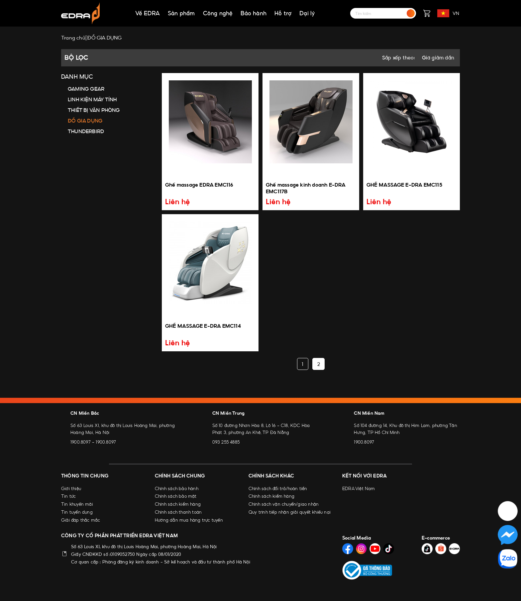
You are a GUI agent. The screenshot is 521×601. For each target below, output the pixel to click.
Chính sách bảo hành (176, 488)
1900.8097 (80, 442)
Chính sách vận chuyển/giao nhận (284, 504)
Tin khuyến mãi (77, 504)
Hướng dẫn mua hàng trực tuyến (189, 520)
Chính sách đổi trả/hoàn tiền (278, 488)
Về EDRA (147, 13)
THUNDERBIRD (86, 131)
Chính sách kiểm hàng (178, 504)
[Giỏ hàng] (426, 13)
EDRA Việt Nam (358, 488)
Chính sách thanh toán (178, 512)
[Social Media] (347, 548)
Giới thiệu (71, 488)
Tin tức (68, 496)
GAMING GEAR (86, 89)
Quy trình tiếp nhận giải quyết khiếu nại (290, 512)
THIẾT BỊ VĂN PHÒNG (94, 110)
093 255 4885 (226, 442)
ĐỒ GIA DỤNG (85, 121)
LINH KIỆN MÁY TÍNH (92, 99)
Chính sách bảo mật (176, 496)
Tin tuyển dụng (77, 512)
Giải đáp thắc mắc (80, 520)
